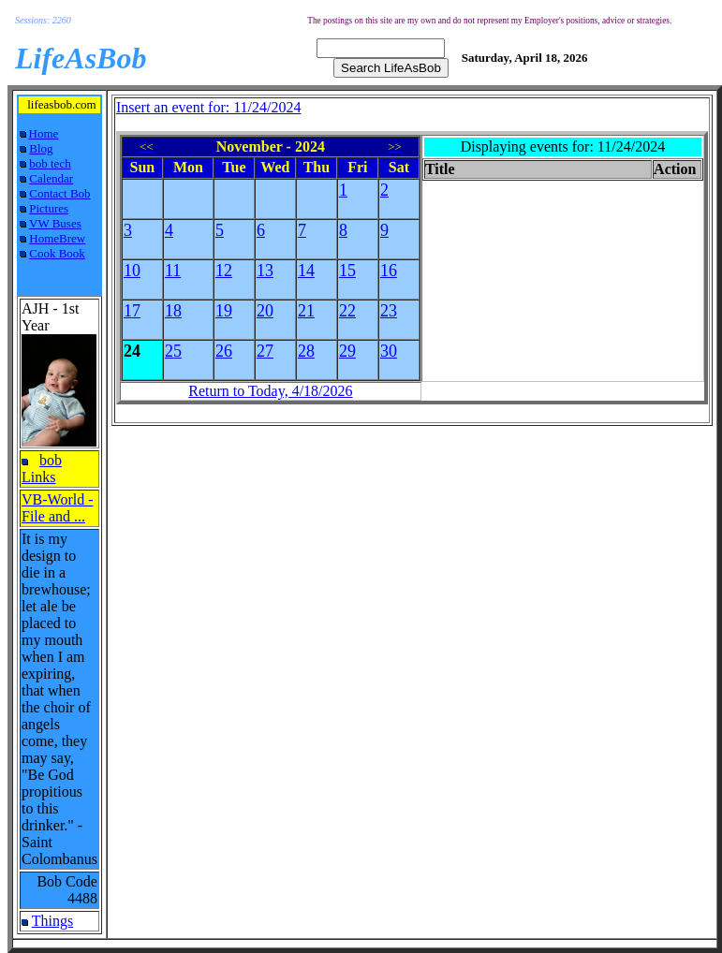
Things (52, 921)
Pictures (48, 208)
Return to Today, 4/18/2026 (270, 391)
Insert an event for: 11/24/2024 (209, 107)
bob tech (49, 163)
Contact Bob (59, 193)
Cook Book (57, 253)
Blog (40, 148)
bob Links (42, 468)
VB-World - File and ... (57, 507)
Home (44, 133)
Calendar (51, 178)
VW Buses (55, 223)
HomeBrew (57, 238)
